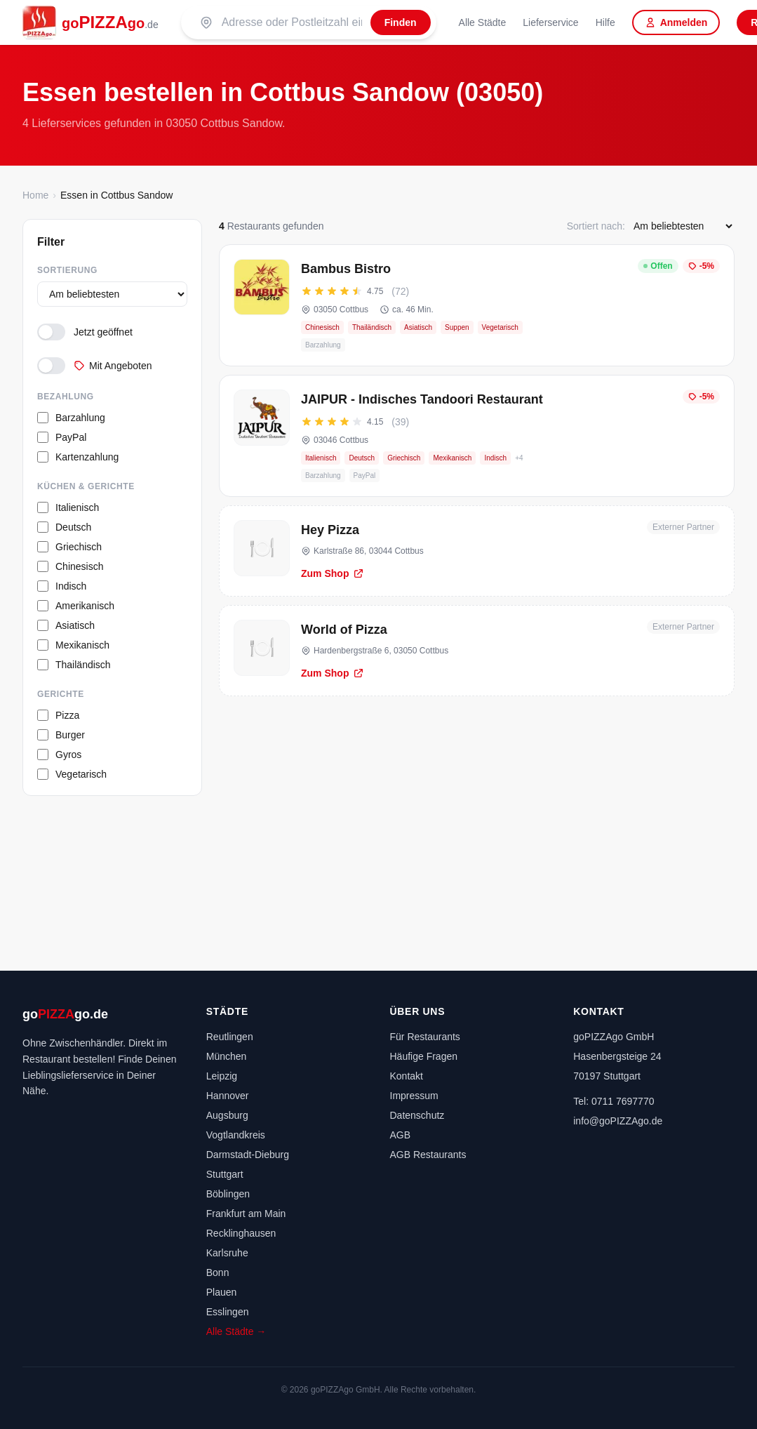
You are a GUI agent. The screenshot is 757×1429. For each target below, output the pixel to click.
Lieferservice (550, 22)
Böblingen (228, 1193)
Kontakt (406, 1076)
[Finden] (400, 22)
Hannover (227, 1095)
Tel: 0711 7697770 (613, 1101)
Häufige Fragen (424, 1056)
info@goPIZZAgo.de (617, 1120)
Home (35, 195)
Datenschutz (417, 1115)
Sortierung (67, 270)
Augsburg (227, 1115)
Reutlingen (229, 1036)
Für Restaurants (425, 1036)
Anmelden (676, 22)
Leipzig (221, 1076)
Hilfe (605, 22)
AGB (400, 1135)
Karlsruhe (227, 1252)
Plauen (221, 1292)
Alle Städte (483, 22)
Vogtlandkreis (235, 1135)
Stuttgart (224, 1174)
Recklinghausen (241, 1233)
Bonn (217, 1272)
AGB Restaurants (428, 1154)
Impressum (414, 1095)
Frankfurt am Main (246, 1213)
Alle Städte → (236, 1331)
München (226, 1056)
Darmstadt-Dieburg (247, 1154)
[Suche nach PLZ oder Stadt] (291, 22)
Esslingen (227, 1311)
